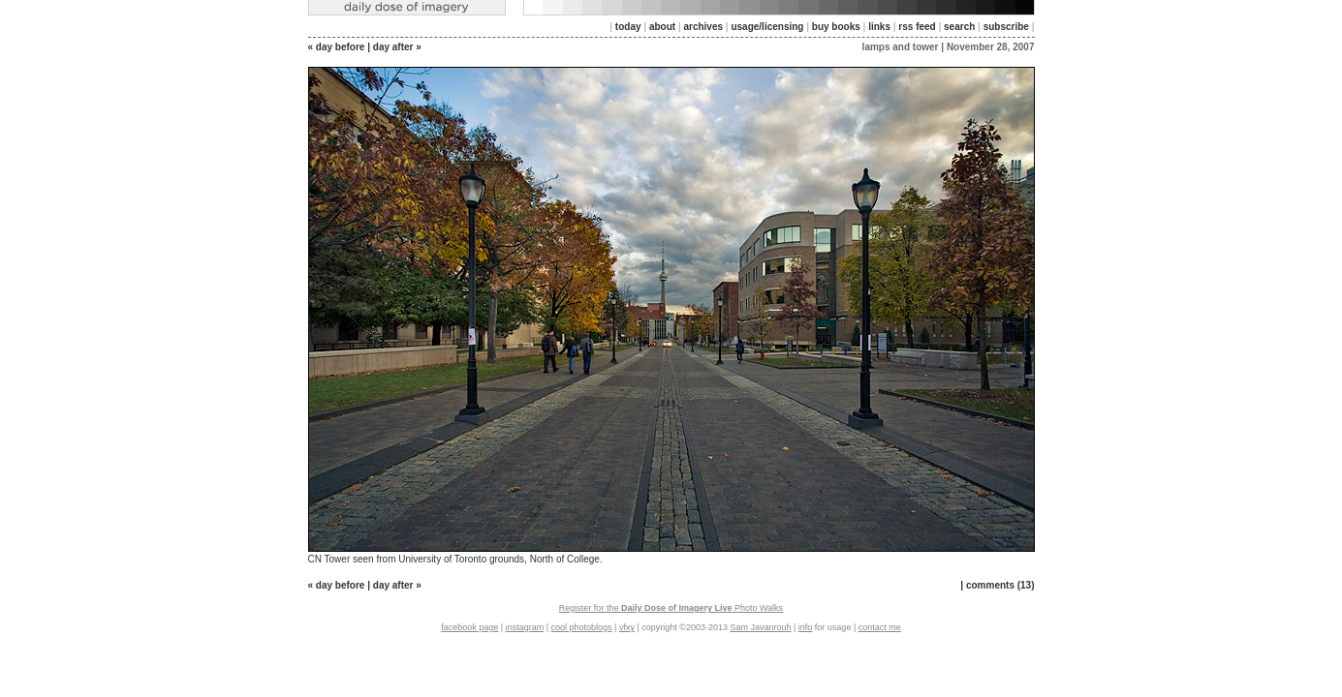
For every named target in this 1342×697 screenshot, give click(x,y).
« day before (336, 47)
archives (703, 26)
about (662, 26)
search (959, 26)
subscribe (1006, 26)
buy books (836, 26)
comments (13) (1000, 585)
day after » (397, 47)
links (879, 26)
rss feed (916, 26)
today (628, 26)
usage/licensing (767, 26)
